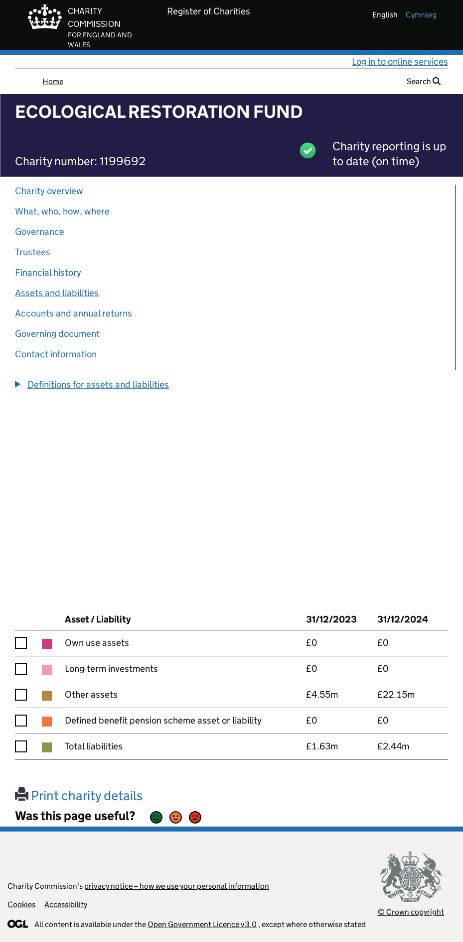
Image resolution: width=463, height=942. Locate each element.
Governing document (57, 333)
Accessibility (65, 904)
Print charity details (79, 795)
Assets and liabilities (57, 293)
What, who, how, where (62, 211)
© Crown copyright (411, 912)
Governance (39, 231)
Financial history (48, 272)
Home (52, 81)
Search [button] (424, 81)
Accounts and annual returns (73, 313)
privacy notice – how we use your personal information (176, 886)
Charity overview (49, 191)
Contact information (56, 354)
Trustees (32, 252)
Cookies (21, 904)
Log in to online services (400, 61)
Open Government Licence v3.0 (202, 924)
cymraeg (421, 14)
